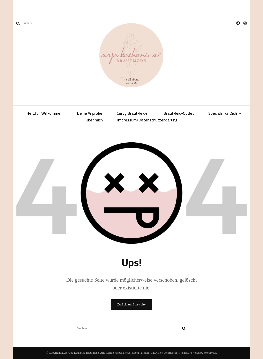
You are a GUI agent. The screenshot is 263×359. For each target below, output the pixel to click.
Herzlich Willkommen (44, 113)
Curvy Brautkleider (133, 113)
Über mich (94, 120)
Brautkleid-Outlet (178, 113)
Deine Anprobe (89, 113)
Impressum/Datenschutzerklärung (147, 120)
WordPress (210, 352)
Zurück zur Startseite (131, 304)
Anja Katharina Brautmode (83, 352)
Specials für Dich (222, 113)
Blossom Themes (178, 352)
